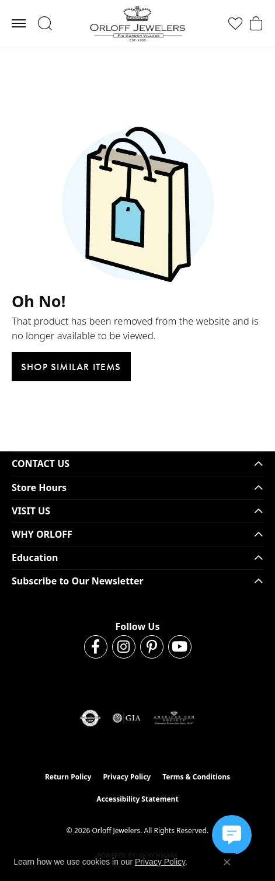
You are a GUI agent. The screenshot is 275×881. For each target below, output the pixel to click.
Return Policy (68, 777)
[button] (44, 23)
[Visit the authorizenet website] (90, 718)
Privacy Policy (127, 777)
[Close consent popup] (227, 862)
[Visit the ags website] (174, 718)
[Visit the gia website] (127, 718)
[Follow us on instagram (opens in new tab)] (123, 647)
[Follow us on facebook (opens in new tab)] (95, 647)
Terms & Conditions (196, 777)
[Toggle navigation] (19, 23)
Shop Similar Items (71, 366)
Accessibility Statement (137, 799)
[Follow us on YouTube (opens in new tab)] (180, 647)
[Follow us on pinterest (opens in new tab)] (151, 647)
